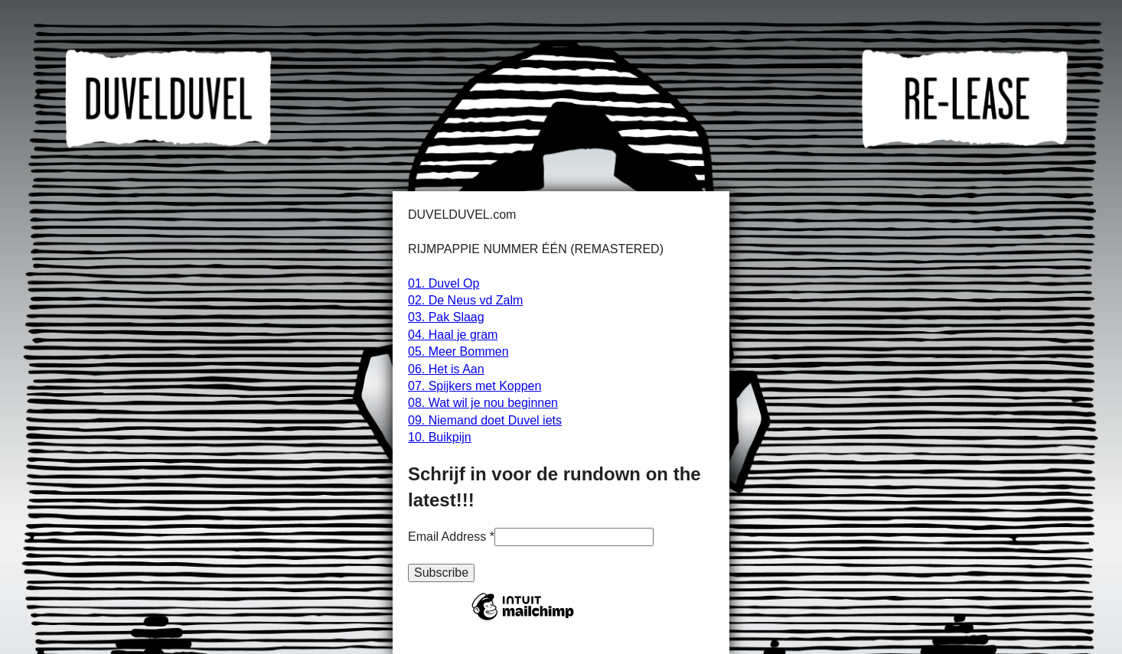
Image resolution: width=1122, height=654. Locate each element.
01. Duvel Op (443, 283)
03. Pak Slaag (446, 317)
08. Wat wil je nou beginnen (483, 402)
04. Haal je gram (452, 334)
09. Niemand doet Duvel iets (485, 420)
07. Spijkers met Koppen (474, 385)
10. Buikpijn (439, 437)
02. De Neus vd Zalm (465, 300)
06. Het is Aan (446, 369)
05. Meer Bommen (458, 351)
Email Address (451, 536)
